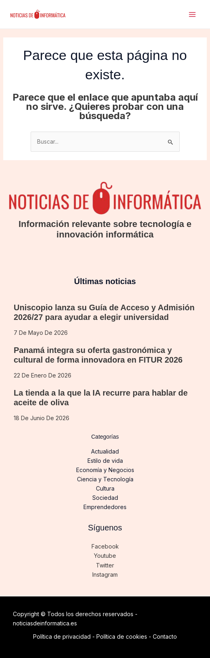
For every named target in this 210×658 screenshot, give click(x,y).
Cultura (105, 488)
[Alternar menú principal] (192, 14)
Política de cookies (121, 636)
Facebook (105, 546)
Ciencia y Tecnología (105, 479)
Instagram (105, 574)
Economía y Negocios (105, 469)
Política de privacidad (62, 636)
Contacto (165, 636)
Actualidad (105, 451)
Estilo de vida (105, 460)
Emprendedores (105, 506)
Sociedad (105, 497)
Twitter (105, 565)
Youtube (105, 555)
